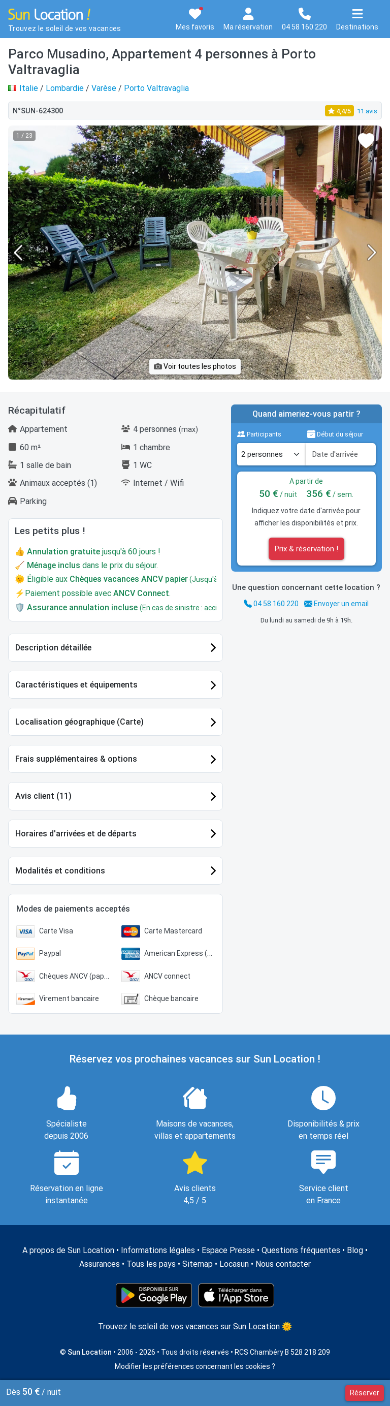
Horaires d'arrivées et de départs (76, 833)
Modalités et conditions (60, 871)
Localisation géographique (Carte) (79, 722)
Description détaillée (53, 647)
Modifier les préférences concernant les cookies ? (195, 1366)
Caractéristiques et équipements (76, 685)
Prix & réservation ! (306, 548)
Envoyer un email (336, 604)
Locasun (234, 1264)
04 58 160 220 (271, 604)
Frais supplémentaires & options (76, 759)
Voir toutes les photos (195, 366)
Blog (355, 1250)
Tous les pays (151, 1264)
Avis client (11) (43, 796)
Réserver (364, 1393)
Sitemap (197, 1264)
